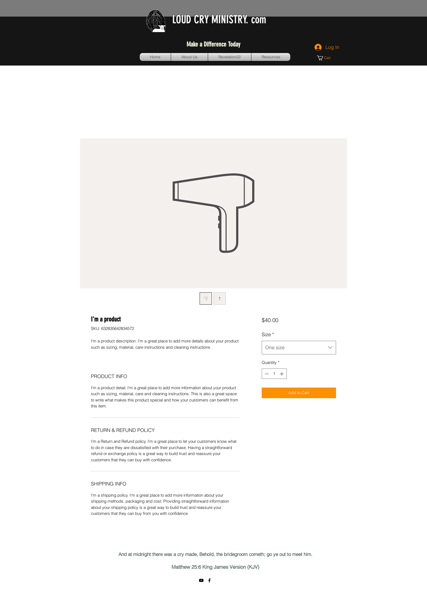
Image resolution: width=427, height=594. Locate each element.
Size (268, 334)
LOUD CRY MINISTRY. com (219, 19)
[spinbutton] (274, 374)
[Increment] (282, 374)
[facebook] (209, 580)
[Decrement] (266, 374)
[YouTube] (201, 580)
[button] (326, 57)
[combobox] (299, 347)
